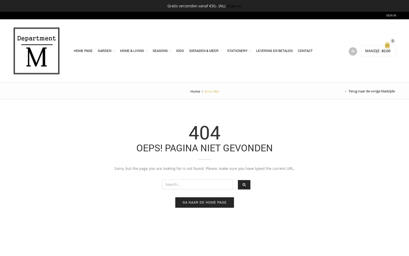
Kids (180, 51)
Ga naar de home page (205, 202)
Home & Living (132, 51)
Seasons (160, 51)
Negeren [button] (234, 5)
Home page (83, 51)
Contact (305, 51)
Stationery (237, 51)
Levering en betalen (274, 51)
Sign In (391, 15)
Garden (104, 51)
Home (195, 91)
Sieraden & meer (204, 51)
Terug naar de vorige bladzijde (371, 91)
